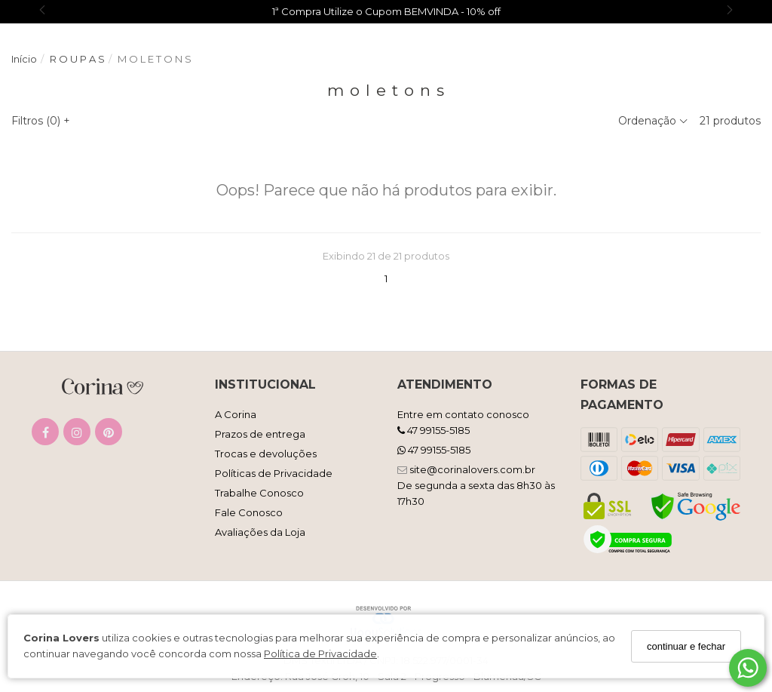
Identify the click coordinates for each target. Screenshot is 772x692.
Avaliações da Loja (260, 532)
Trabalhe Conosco (259, 493)
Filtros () (40, 121)
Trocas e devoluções (266, 453)
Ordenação (653, 121)
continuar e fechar (686, 646)
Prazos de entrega (260, 434)
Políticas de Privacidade (273, 473)
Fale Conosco (249, 512)
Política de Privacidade (320, 653)
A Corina (235, 414)
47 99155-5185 (433, 430)
